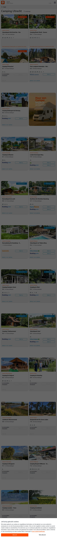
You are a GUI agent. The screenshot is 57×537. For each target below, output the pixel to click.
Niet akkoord (42, 535)
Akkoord (14, 535)
